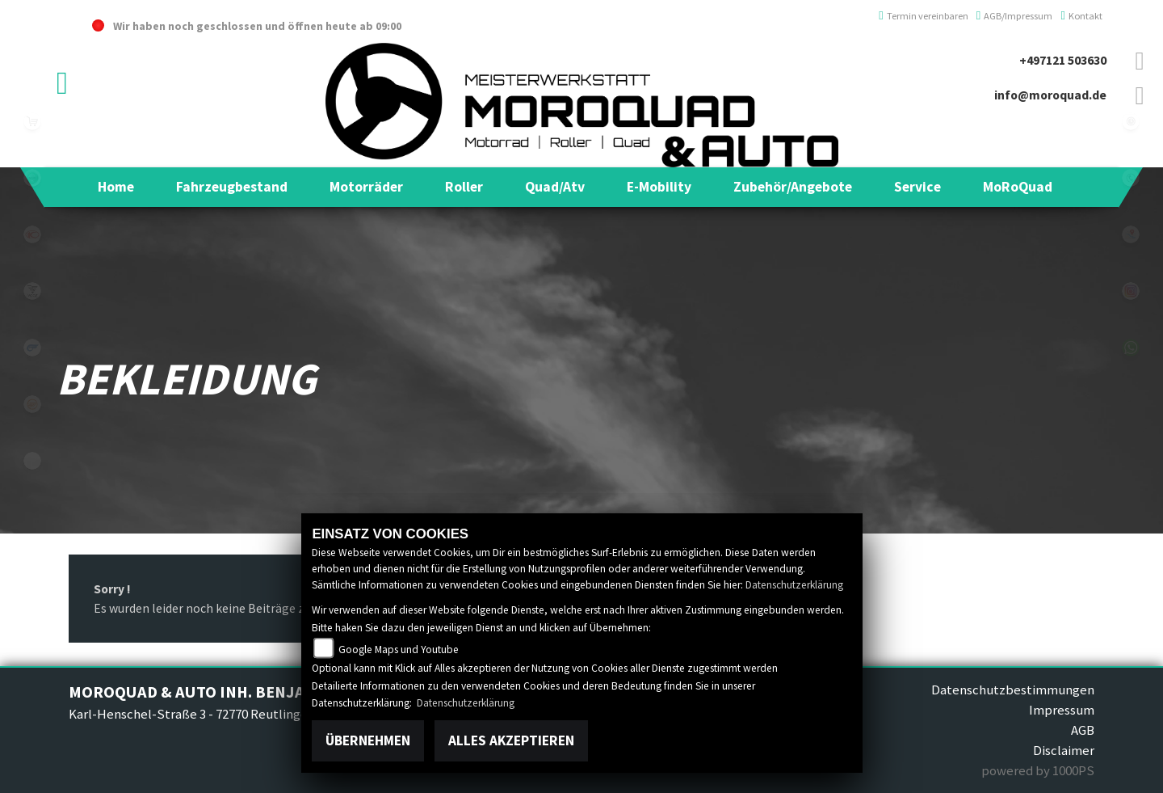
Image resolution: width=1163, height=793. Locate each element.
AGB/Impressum (1014, 16)
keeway (32, 404)
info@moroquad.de (1050, 95)
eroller (32, 461)
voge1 (32, 291)
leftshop (32, 121)
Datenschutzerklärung (794, 585)
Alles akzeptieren (511, 740)
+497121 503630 (1062, 60)
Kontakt (1081, 16)
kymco (32, 234)
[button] (232, 187)
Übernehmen (367, 740)
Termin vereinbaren (923, 16)
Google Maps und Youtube (398, 649)
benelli (32, 178)
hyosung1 (32, 347)
